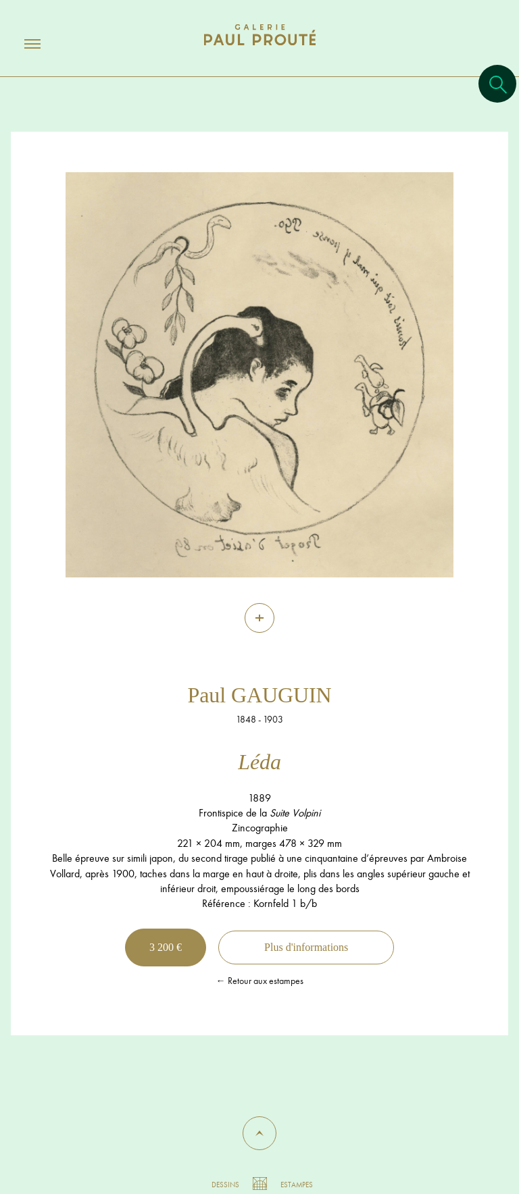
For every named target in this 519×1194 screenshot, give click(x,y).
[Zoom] (259, 618)
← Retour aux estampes (259, 981)
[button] (259, 1133)
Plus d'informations (306, 947)
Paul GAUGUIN (259, 695)
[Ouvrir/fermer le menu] (20, 43)
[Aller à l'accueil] (260, 48)
